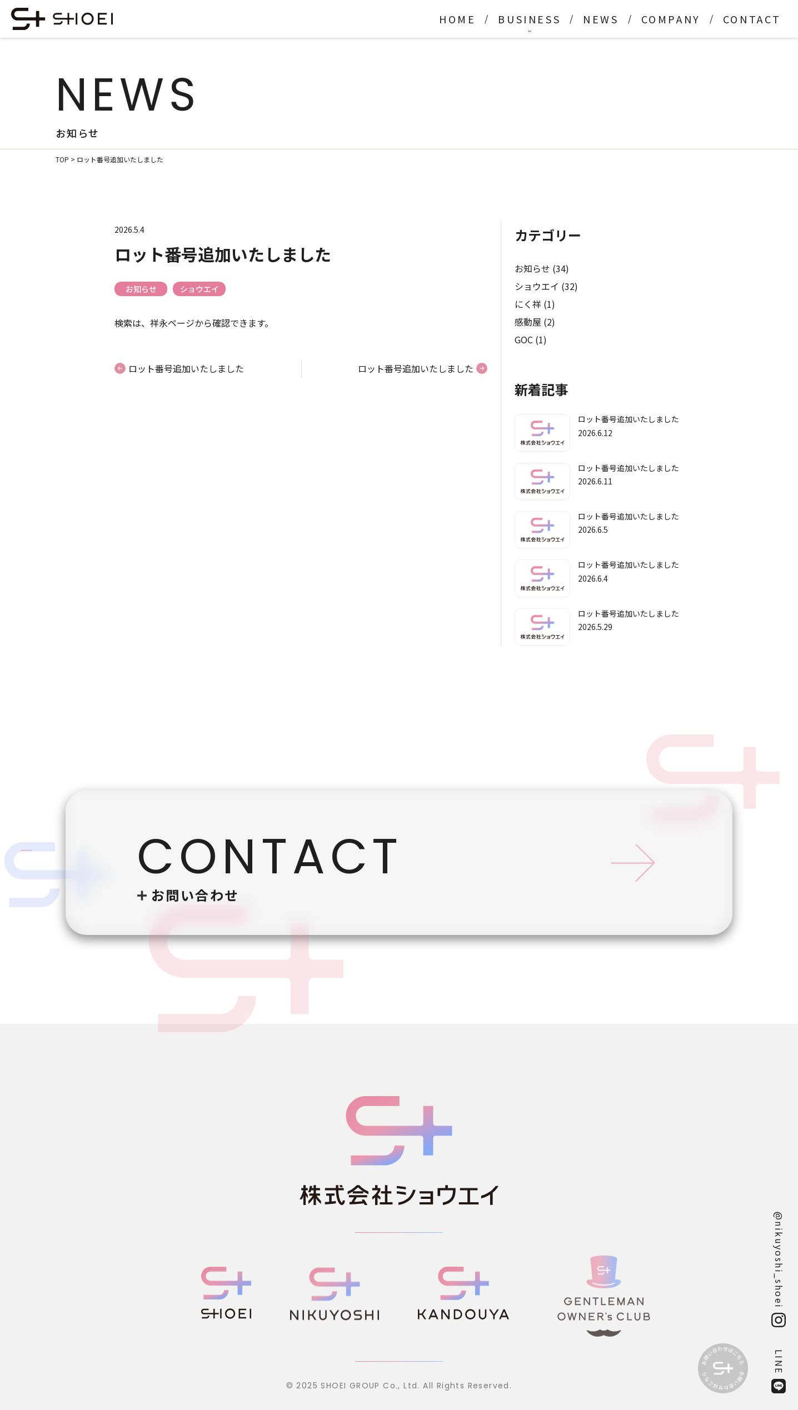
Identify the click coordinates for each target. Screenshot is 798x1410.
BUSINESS (529, 19)
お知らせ (141, 288)
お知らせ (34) (542, 268)
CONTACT (752, 19)
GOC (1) (531, 339)
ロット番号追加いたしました (186, 368)
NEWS (601, 19)
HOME (457, 19)
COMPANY (671, 19)
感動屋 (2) (535, 321)
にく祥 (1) (535, 304)
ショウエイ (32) (546, 286)
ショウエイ (199, 288)
